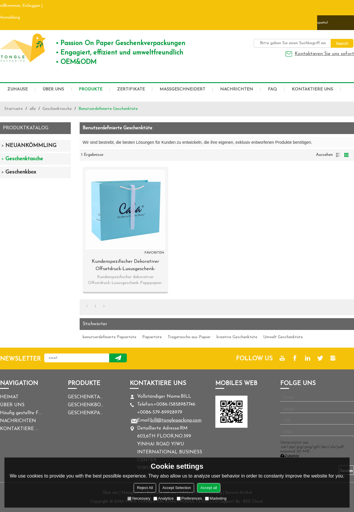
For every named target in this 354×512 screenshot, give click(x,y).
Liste (338, 155)
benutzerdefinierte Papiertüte (109, 337)
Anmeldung (10, 17)
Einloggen (31, 6)
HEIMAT (9, 397)
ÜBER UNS (53, 89)
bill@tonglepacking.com (175, 420)
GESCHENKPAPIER (85, 413)
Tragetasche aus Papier (189, 337)
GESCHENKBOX (85, 405)
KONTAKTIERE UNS (312, 89)
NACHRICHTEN (236, 89)
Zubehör (289, 456)
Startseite (13, 109)
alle (33, 109)
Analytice (163, 498)
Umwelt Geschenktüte (283, 337)
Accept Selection (176, 487)
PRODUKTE (90, 89)
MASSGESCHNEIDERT (182, 89)
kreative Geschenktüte (237, 337)
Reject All (145, 487)
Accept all (208, 487)
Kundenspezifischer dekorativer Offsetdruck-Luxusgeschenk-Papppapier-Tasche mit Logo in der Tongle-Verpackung (125, 266)
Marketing (216, 498)
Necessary (138, 498)
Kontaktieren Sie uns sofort (324, 54)
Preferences (189, 498)
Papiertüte (152, 337)
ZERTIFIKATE (131, 89)
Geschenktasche (57, 109)
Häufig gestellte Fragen (20, 413)
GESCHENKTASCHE (85, 397)
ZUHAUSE (17, 89)
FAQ (272, 89)
